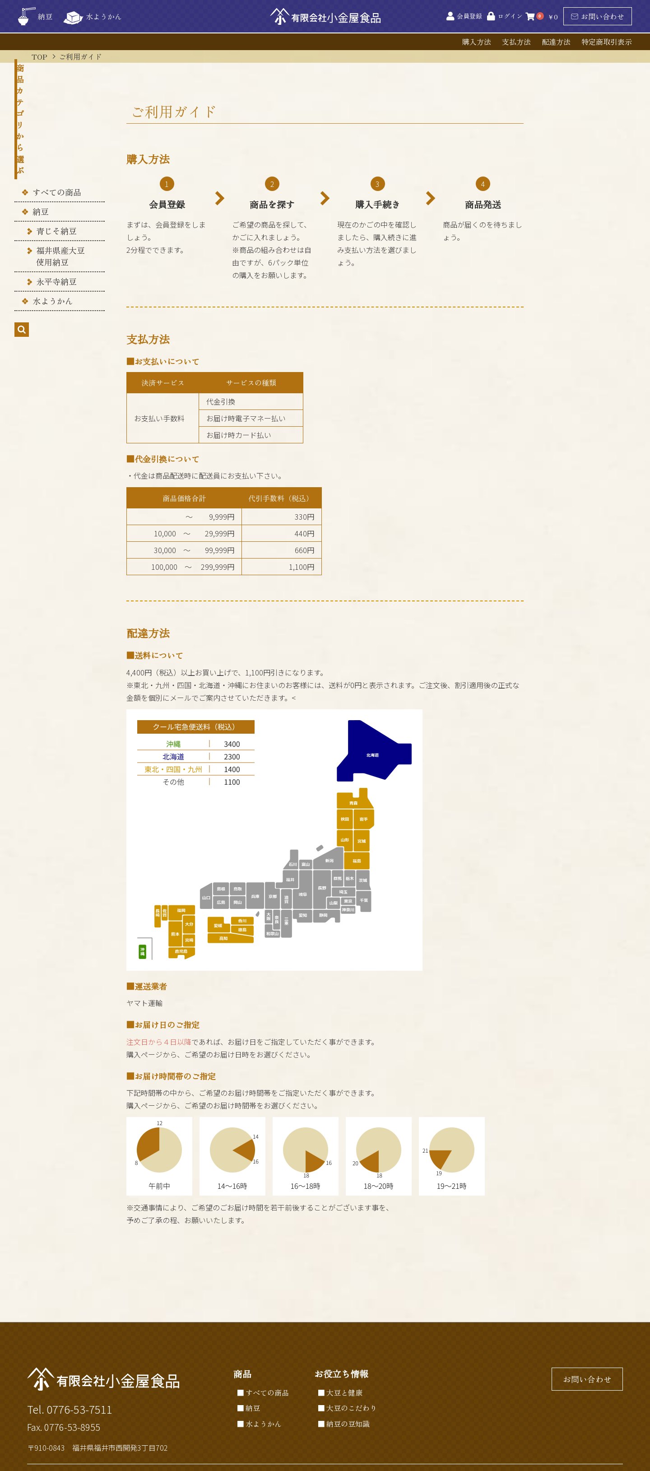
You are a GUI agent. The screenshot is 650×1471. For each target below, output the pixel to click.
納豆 (40, 148)
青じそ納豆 (56, 168)
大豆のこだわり (351, 1407)
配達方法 (556, 41)
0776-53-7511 (79, 1409)
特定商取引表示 (606, 41)
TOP (39, 56)
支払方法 (516, 41)
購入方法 (476, 41)
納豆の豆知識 (348, 1423)
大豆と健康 (344, 1392)
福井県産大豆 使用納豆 (60, 193)
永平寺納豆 (56, 218)
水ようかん (52, 238)
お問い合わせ (597, 16)
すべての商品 (56, 129)
